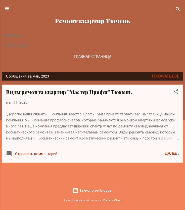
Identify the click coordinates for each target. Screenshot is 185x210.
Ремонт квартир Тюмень (92, 21)
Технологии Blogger (92, 190)
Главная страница (92, 56)
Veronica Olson (112, 200)
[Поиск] (178, 10)
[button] (176, 92)
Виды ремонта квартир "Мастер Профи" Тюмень (69, 92)
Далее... (172, 153)
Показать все (165, 76)
